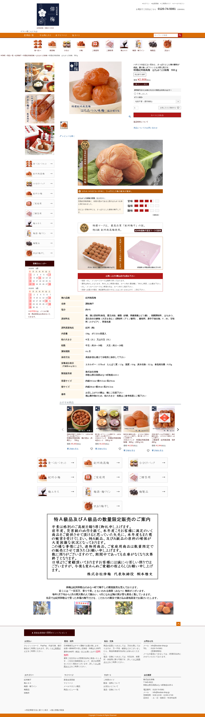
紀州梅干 (18, 55)
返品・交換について (112, 690)
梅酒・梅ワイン (30, 686)
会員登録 (155, 3)
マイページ (61, 35)
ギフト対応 (138, 97)
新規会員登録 (69, 680)
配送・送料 (68, 641)
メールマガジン (178, 3)
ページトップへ (178, 624)
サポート (107, 675)
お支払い (28, 641)
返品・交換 (108, 641)
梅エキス (27, 683)
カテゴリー (29, 675)
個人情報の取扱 (57, 710)
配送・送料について (112, 683)
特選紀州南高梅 (28, 55)
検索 (180, 35)
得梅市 (26, 693)
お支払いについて (111, 686)
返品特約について (141, 122)
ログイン (146, 3)
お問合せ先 (148, 641)
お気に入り (45, 35)
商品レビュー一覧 (71, 690)
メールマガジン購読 (72, 686)
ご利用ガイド (166, 3)
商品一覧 (29, 35)
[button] (63, 430)
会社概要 (147, 675)
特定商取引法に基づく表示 (37, 710)
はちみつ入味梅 (41, 55)
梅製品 (26, 690)
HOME (3, 55)
